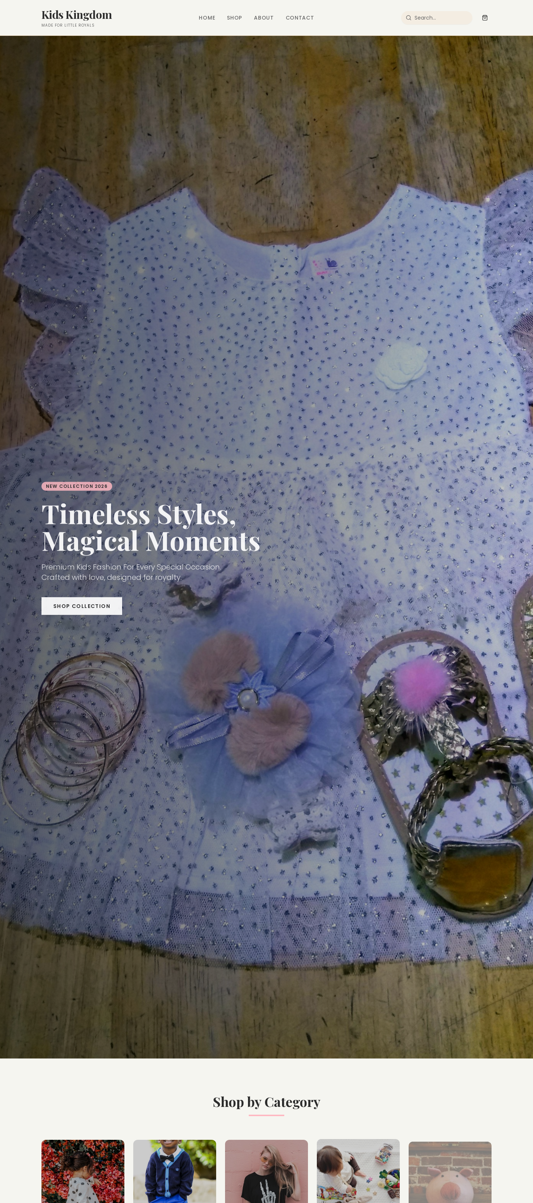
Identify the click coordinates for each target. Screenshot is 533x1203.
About (264, 17)
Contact (300, 17)
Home (207, 17)
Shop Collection (81, 609)
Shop (234, 17)
